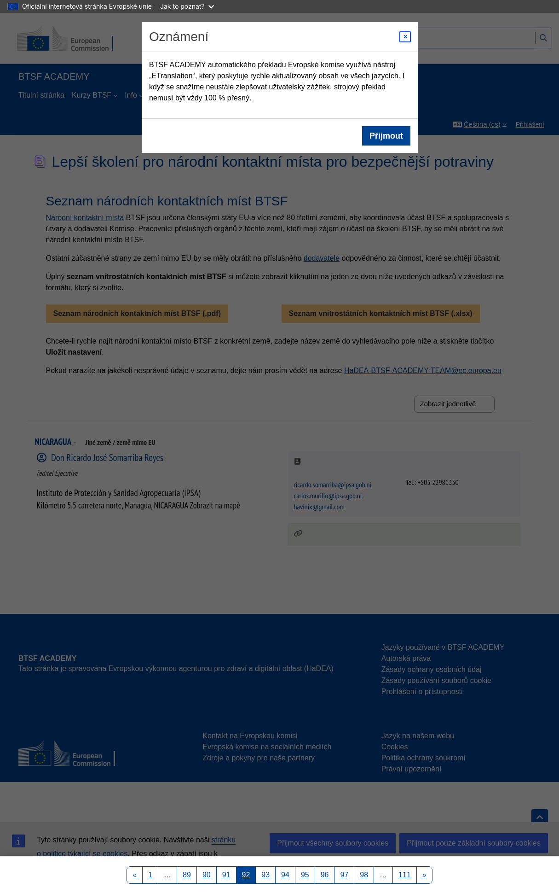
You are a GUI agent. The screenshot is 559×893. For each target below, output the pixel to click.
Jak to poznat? (187, 6)
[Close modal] (405, 37)
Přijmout (386, 135)
